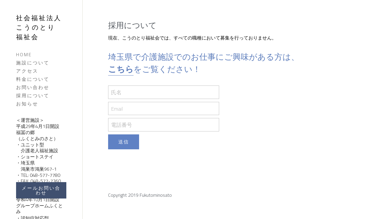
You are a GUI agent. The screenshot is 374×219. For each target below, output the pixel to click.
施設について (32, 62)
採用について (32, 95)
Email (117, 108)
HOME (24, 54)
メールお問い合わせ (41, 190)
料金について (32, 79)
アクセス (27, 70)
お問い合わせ (32, 87)
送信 (123, 141)
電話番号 (121, 125)
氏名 (116, 92)
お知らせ (27, 103)
